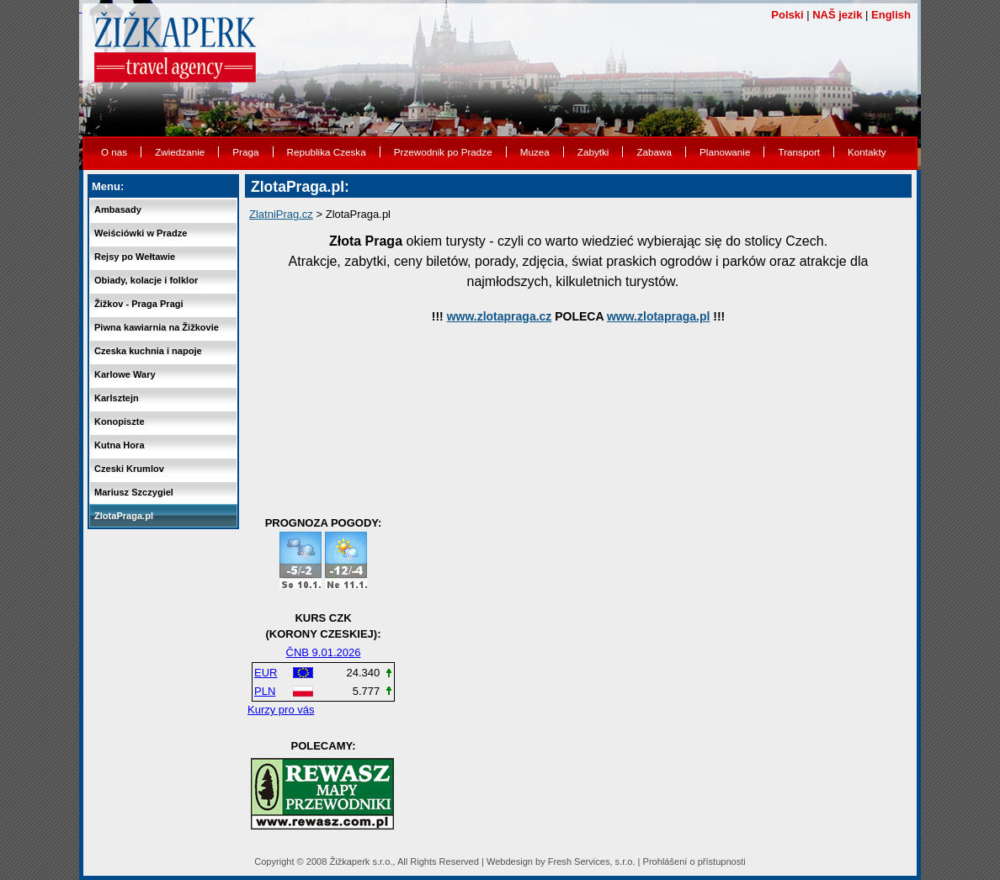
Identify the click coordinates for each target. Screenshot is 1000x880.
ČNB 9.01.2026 (323, 652)
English (891, 14)
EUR (265, 672)
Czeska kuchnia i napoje (148, 351)
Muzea (535, 151)
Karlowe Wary (125, 374)
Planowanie (724, 151)
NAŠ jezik (837, 14)
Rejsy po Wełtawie (134, 257)
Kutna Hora (119, 445)
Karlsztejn (116, 398)
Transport (799, 151)
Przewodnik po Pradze (443, 151)
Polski (787, 14)
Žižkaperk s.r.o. (360, 861)
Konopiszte (119, 421)
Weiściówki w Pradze (140, 233)
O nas (114, 151)
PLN (264, 691)
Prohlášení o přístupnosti (694, 861)
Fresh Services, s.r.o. (592, 861)
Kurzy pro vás (280, 709)
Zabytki (593, 151)
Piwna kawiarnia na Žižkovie (156, 327)
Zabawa (654, 151)
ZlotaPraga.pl (123, 516)
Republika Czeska (326, 151)
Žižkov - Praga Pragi (139, 304)
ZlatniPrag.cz (281, 214)
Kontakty (867, 151)
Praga (245, 151)
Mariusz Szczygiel (133, 492)
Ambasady (117, 209)
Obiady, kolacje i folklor (146, 280)
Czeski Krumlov (129, 469)
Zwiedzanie (180, 151)
